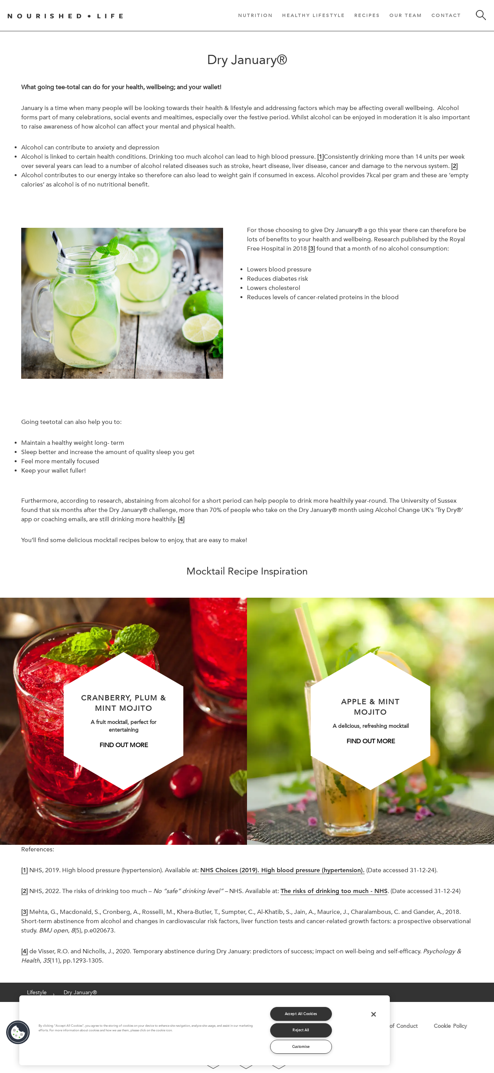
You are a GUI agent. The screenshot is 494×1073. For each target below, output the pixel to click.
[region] (204, 1030)
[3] (24, 911)
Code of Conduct (396, 1026)
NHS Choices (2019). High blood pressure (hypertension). (282, 870)
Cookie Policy (450, 1026)
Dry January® (80, 992)
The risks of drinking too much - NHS (334, 891)
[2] (24, 891)
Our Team (405, 15)
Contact (446, 15)
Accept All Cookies (301, 1013)
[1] (24, 870)
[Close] (373, 1014)
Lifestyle (37, 992)
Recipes (367, 15)
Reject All (301, 1029)
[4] (24, 951)
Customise (301, 1046)
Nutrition (255, 15)
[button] (18, 1032)
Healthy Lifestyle (313, 15)
